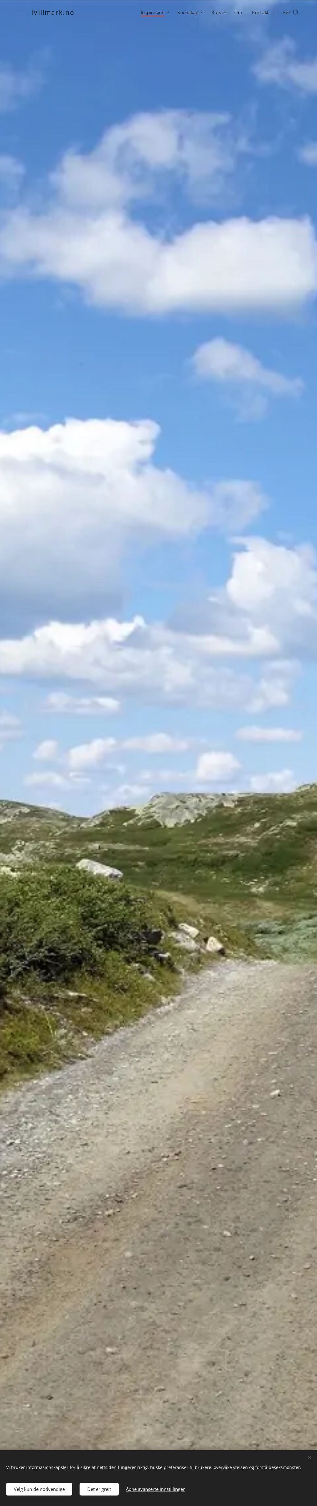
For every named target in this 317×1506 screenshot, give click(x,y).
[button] (290, 12)
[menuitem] (155, 12)
